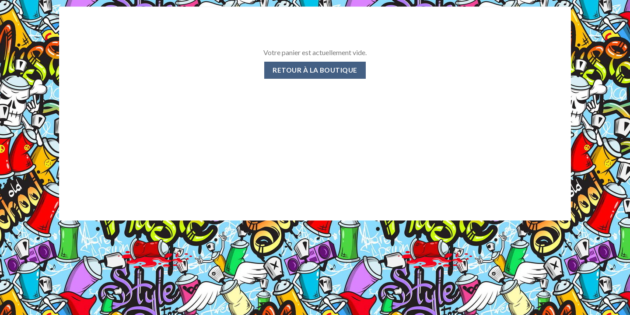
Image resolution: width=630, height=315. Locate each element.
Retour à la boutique (315, 70)
